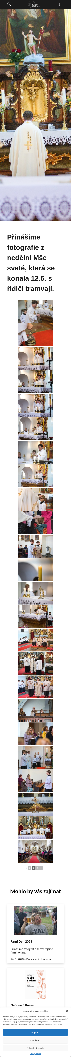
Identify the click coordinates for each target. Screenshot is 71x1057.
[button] (66, 1011)
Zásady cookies (35, 1054)
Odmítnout (35, 1040)
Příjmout (36, 1032)
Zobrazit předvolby (35, 1048)
